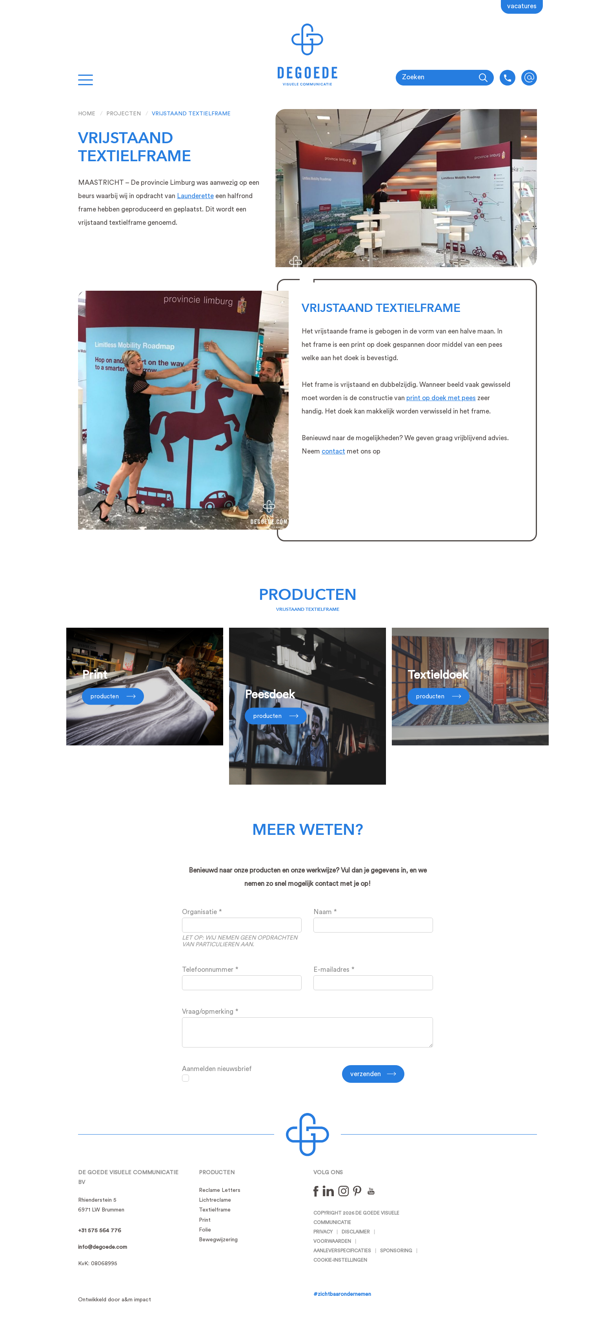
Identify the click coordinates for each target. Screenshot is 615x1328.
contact (333, 451)
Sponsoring (396, 1250)
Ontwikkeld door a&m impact (114, 1299)
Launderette (195, 196)
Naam (322, 912)
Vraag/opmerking (207, 1011)
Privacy (323, 1232)
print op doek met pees (441, 398)
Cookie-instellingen (340, 1260)
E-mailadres (331, 969)
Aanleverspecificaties (342, 1250)
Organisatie (199, 912)
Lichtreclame (215, 1200)
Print (205, 1220)
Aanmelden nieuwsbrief (217, 1069)
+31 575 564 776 (99, 1230)
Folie (205, 1230)
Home (86, 114)
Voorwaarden (332, 1241)
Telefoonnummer (207, 969)
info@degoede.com (529, 78)
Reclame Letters (219, 1190)
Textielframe (215, 1210)
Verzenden (365, 1074)
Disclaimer (356, 1232)
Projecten (123, 114)
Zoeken (413, 77)
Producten (308, 595)
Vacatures (522, 6)
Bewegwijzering (218, 1239)
